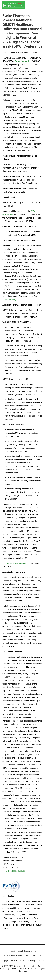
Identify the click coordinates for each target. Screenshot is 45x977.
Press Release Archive (26, 951)
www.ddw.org (10, 299)
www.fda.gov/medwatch (17, 563)
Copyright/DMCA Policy (11, 960)
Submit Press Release (13, 956)
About (12, 951)
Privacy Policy (29, 960)
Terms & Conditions (33, 956)
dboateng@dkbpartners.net (13, 871)
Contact (41, 960)
